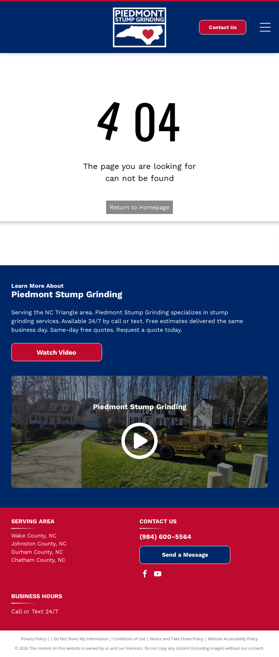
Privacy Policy (33, 638)
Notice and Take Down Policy (177, 638)
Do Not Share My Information (81, 638)
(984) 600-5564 (165, 536)
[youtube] (157, 574)
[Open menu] (265, 27)
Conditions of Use (129, 638)
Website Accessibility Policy (233, 638)
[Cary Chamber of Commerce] (139, 243)
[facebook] (145, 574)
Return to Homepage (139, 207)
